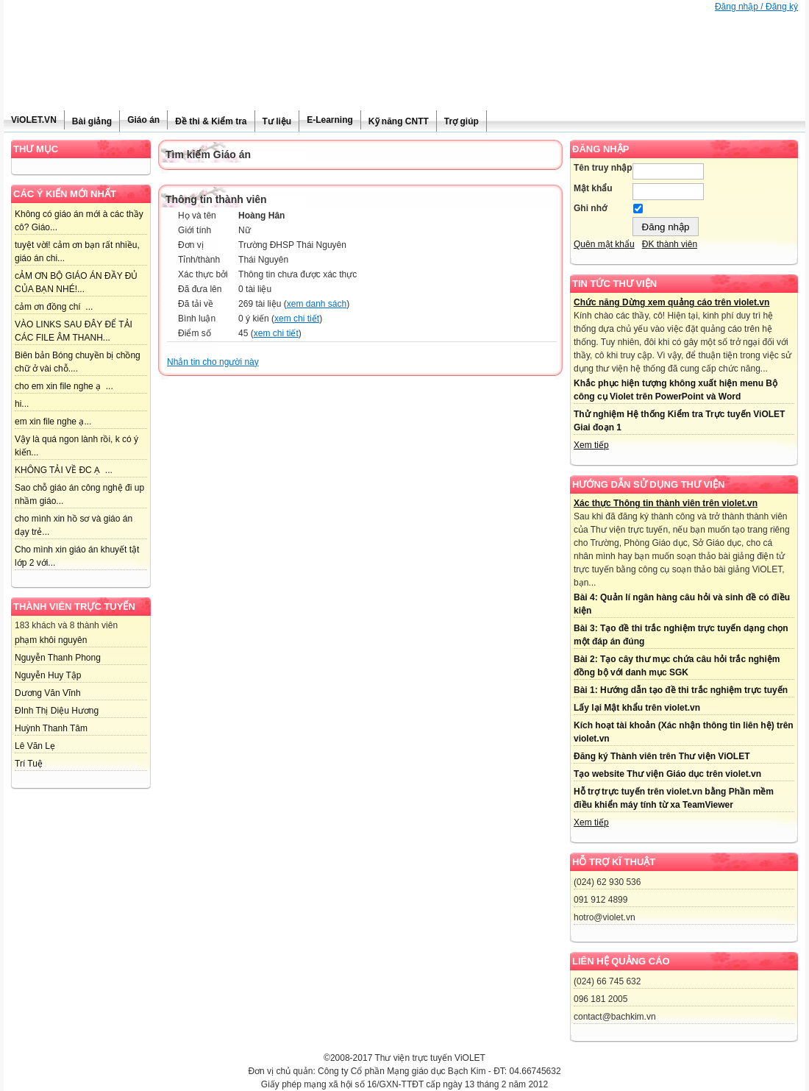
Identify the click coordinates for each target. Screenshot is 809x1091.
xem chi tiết (296, 318)
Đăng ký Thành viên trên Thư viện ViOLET (661, 756)
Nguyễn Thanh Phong (58, 658)
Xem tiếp (591, 445)
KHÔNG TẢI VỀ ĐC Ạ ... (64, 470)
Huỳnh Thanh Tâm (51, 728)
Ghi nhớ (590, 208)
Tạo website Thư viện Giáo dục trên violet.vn (667, 774)
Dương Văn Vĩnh (48, 693)
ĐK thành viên (669, 244)
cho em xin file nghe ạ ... (64, 386)
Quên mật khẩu (604, 244)
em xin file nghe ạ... (53, 421)
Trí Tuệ (29, 763)
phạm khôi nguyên (51, 640)
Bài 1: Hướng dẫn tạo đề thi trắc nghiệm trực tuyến (681, 690)
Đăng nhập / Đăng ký (756, 6)
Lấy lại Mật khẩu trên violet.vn (637, 708)
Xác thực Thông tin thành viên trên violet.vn (666, 503)
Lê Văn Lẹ (35, 746)
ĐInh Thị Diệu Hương (57, 711)
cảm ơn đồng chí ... (54, 307)
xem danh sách (316, 304)
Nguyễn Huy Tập (48, 675)
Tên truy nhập (603, 168)
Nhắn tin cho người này (213, 362)
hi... (22, 404)
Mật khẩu (593, 188)
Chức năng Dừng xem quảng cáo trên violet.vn (671, 302)
